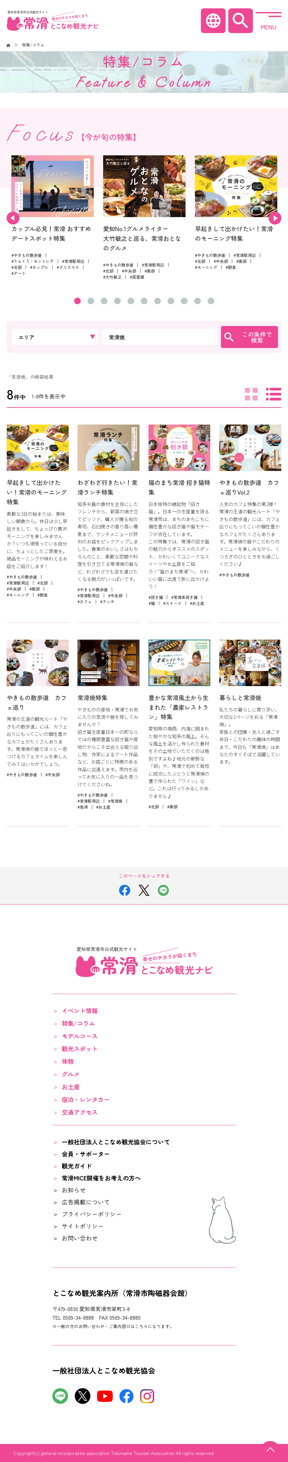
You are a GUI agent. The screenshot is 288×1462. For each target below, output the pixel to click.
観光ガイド (77, 1165)
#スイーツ (172, 603)
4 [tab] (117, 301)
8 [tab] (171, 301)
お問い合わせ (80, 1238)
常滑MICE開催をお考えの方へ (101, 1177)
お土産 (71, 1086)
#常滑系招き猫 (184, 597)
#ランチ (107, 601)
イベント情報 (80, 1010)
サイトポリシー (83, 1226)
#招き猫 (156, 597)
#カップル (39, 267)
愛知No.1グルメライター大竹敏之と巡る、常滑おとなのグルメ (142, 238)
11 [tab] (211, 301)
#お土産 (197, 603)
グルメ (71, 1074)
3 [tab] (104, 301)
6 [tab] (144, 301)
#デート (18, 273)
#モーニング (206, 267)
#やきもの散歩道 (26, 255)
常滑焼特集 (92, 697)
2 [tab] (90, 301)
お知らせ (74, 1189)
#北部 (16, 267)
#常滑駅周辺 (73, 261)
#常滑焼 (115, 801)
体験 (68, 1061)
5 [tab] (130, 301)
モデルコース (80, 1035)
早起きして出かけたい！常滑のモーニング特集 (37, 492)
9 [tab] (184, 301)
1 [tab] (77, 301)
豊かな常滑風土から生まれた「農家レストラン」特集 (179, 707)
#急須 (82, 807)
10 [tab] (197, 301)
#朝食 (231, 267)
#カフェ (84, 601)
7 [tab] (157, 301)
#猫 (152, 603)
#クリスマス (68, 267)
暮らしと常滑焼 (240, 697)
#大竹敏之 (112, 277)
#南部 (150, 271)
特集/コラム (78, 1023)
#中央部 (129, 271)
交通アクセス (80, 1112)
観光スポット (80, 1048)
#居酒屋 (137, 277)
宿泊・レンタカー (86, 1099)
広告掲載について (86, 1201)
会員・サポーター (86, 1153)
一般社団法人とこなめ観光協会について (116, 1141)
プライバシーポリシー (92, 1213)
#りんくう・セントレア (32, 261)
